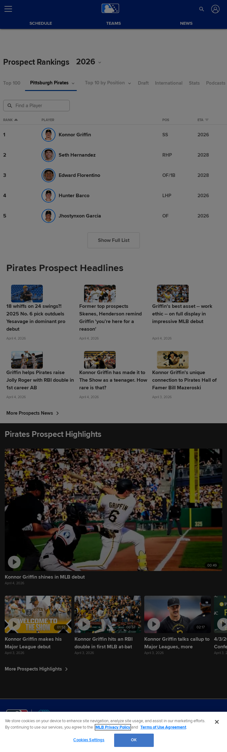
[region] (113, 732)
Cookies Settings (88, 739)
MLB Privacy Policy (112, 727)
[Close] (217, 722)
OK (134, 739)
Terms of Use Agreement (163, 727)
